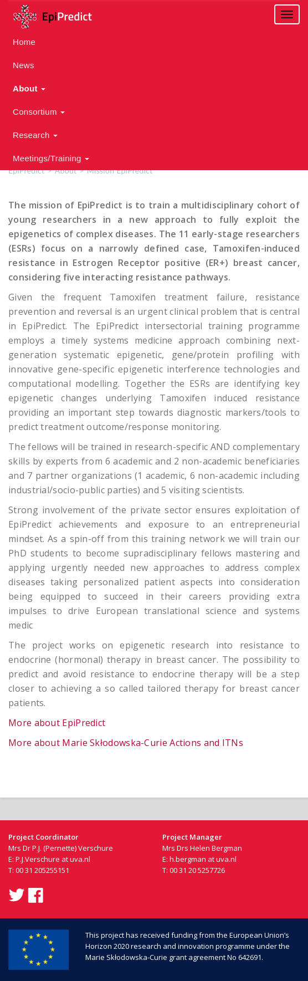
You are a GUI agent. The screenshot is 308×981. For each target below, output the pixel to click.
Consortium (39, 111)
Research (35, 135)
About (29, 88)
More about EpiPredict (56, 723)
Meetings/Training (51, 158)
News (23, 65)
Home (24, 42)
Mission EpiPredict (120, 170)
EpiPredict (26, 170)
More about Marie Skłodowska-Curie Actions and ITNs (125, 743)
